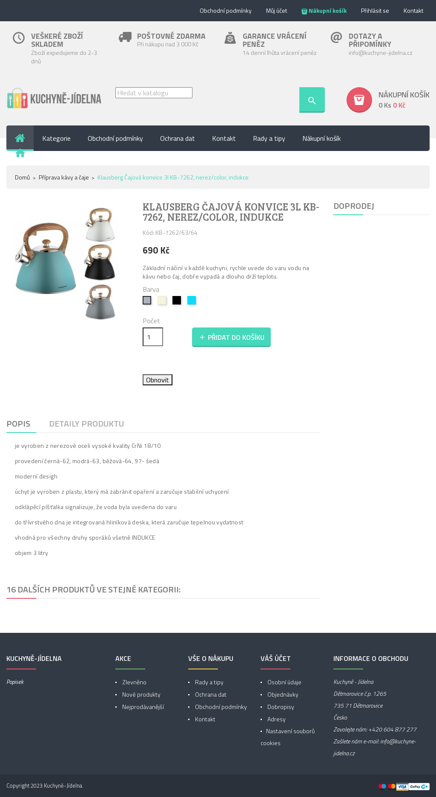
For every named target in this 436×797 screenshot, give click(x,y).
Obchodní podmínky (226, 10)
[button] (388, 100)
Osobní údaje (283, 681)
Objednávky (282, 694)
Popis (18, 423)
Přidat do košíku (231, 337)
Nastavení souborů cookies (288, 736)
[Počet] (153, 336)
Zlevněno (133, 681)
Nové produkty (141, 694)
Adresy (276, 718)
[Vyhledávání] (153, 92)
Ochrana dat (210, 694)
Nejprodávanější (142, 706)
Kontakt (413, 10)
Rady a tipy (209, 681)
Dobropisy (280, 706)
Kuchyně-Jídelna (63, 785)
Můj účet (276, 10)
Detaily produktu (86, 423)
